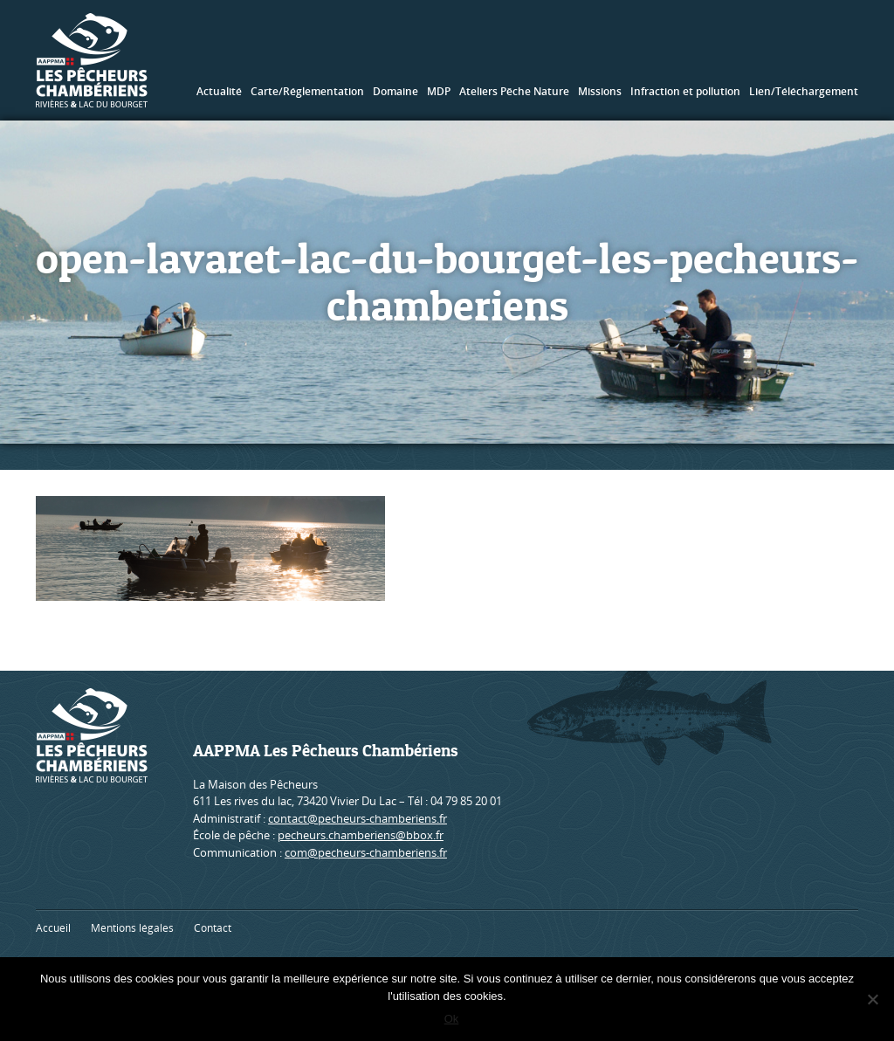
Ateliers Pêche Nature (514, 91)
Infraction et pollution (685, 91)
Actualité (219, 91)
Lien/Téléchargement (803, 91)
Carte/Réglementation (307, 91)
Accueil (53, 927)
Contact (212, 927)
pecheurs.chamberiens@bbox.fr (361, 835)
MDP (438, 91)
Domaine (395, 91)
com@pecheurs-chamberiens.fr (366, 852)
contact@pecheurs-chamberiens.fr (357, 818)
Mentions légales (132, 927)
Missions (600, 91)
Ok (451, 1018)
